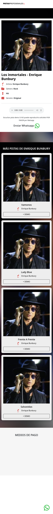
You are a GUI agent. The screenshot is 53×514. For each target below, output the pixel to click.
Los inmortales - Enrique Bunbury (21, 76)
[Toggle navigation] (48, 4)
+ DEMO (26, 214)
